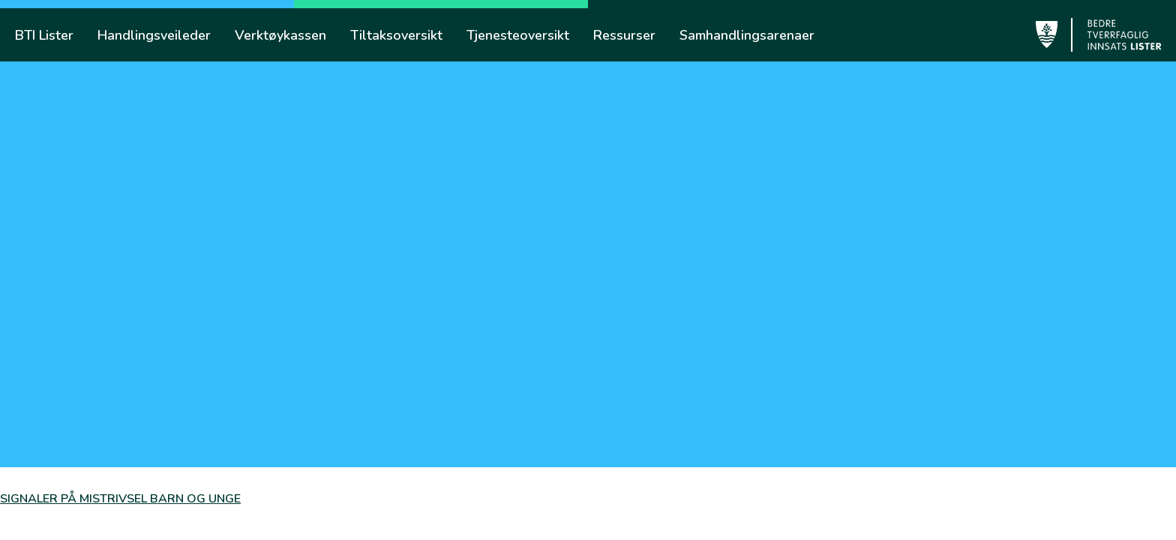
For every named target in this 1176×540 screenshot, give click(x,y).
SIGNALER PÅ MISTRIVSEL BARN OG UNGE (120, 498)
